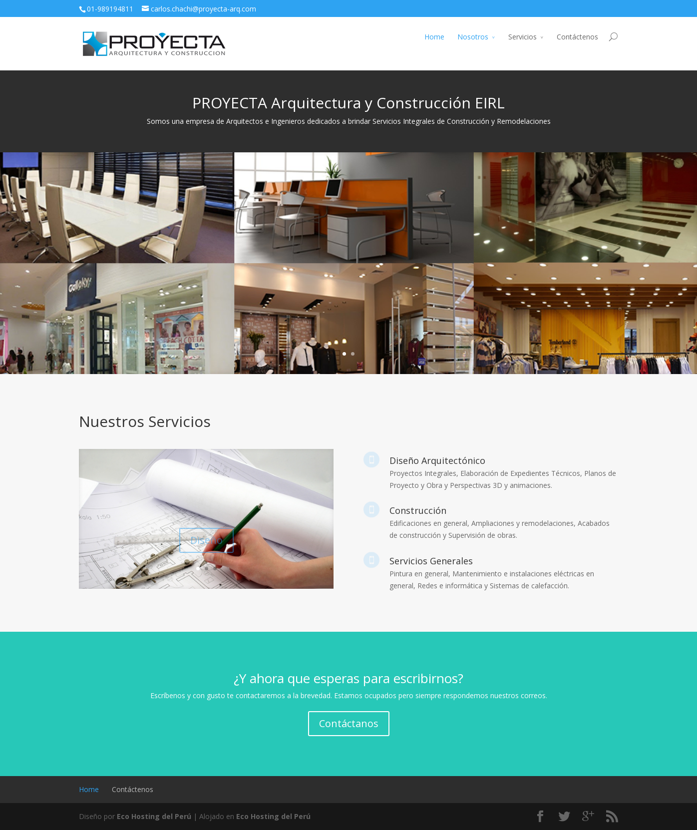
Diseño (206, 544)
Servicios (522, 36)
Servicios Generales (431, 561)
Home (434, 36)
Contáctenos (577, 36)
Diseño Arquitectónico (437, 460)
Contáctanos (348, 723)
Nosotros (472, 36)
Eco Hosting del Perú (154, 816)
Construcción (417, 510)
